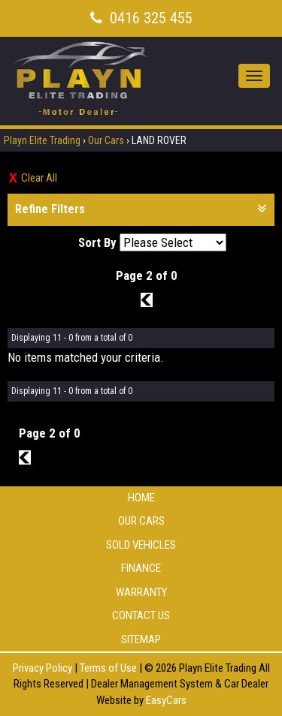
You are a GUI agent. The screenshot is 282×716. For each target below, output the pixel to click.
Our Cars (106, 140)
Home (141, 497)
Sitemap (141, 639)
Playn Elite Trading (42, 140)
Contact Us (141, 615)
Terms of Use (109, 668)
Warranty (141, 592)
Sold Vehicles (141, 545)
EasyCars (166, 700)
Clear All (39, 178)
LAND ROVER (159, 140)
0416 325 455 (151, 18)
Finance (141, 568)
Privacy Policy (43, 668)
